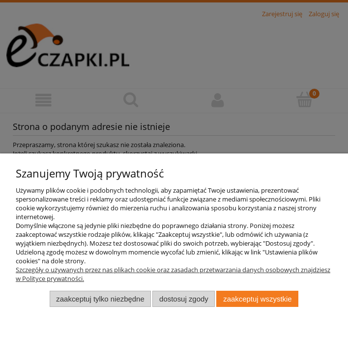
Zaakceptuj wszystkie (257, 299)
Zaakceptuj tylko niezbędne (100, 299)
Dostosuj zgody (183, 299)
